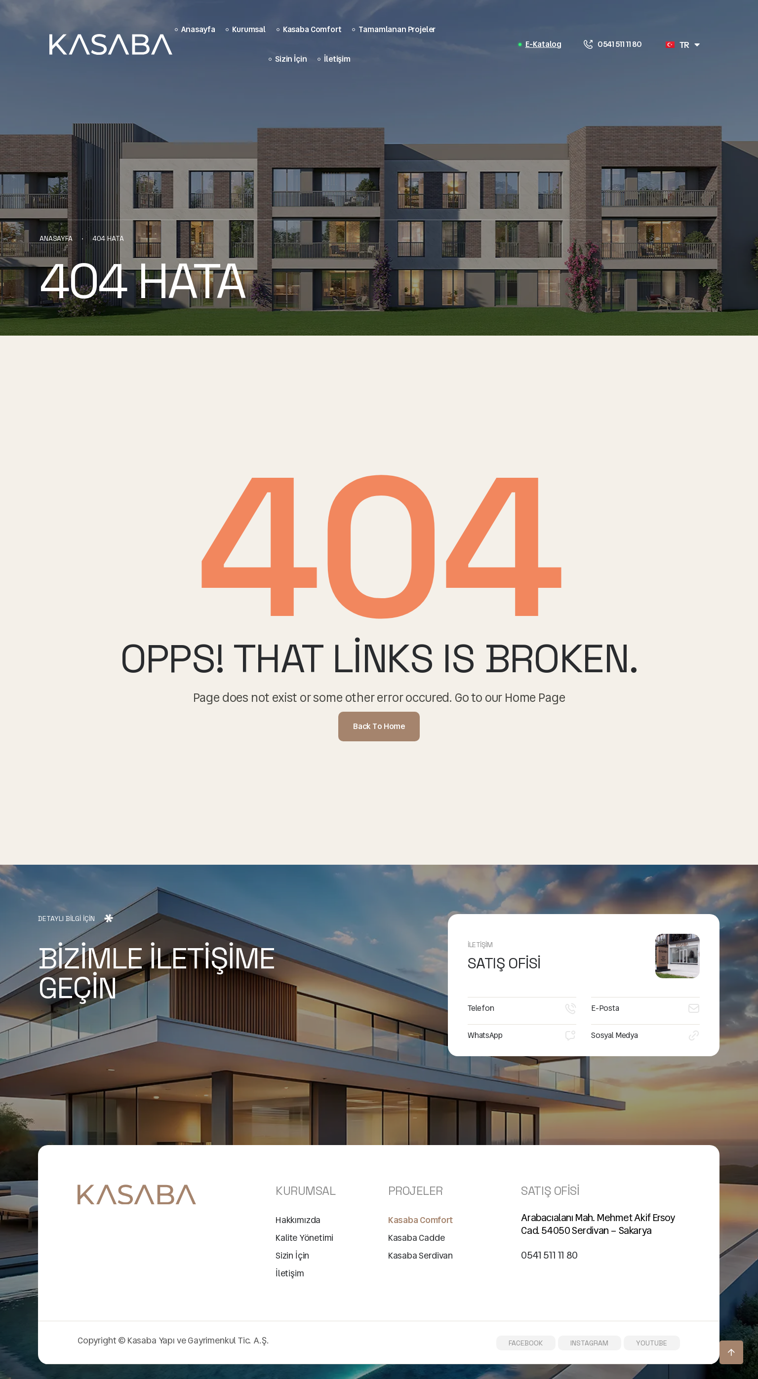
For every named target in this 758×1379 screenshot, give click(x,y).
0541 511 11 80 (620, 44)
